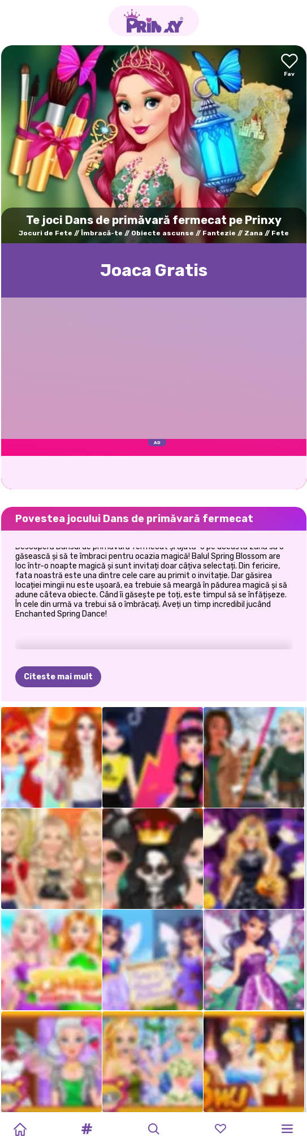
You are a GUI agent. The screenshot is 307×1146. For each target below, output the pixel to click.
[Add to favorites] (289, 66)
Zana (253, 233)
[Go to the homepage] (153, 21)
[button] (86, 1129)
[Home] (20, 1129)
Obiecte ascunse (162, 233)
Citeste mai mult (58, 677)
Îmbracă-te (102, 233)
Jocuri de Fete (45, 233)
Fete (280, 233)
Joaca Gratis (153, 270)
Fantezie (219, 233)
